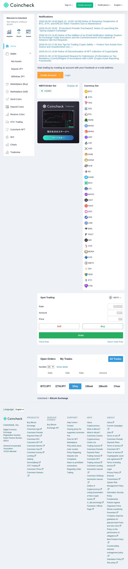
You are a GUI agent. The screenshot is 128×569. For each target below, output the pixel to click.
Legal (109, 469)
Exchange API (53, 428)
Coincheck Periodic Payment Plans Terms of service (115, 442)
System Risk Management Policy (115, 484)
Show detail (62, 367)
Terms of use (112, 436)
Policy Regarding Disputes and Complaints (74, 455)
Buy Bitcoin (31, 422)
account (10, 24)
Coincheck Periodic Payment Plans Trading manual (95, 452)
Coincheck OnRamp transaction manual (95, 477)
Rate (41, 306)
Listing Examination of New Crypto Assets (95, 495)
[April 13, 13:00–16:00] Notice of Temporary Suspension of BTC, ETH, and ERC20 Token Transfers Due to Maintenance (78, 22)
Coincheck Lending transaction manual (95, 467)
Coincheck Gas (33, 449)
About (109, 422)
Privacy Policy (113, 472)
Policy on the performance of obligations (113, 532)
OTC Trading (32, 466)
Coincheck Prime (34, 469)
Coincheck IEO (33, 439)
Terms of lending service (114, 464)
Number (43, 367)
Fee (68, 436)
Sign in (68, 5)
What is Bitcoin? (93, 429)
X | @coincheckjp (94, 502)
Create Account (50, 75)
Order (81, 335)
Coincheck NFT (33, 442)
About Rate (44, 342)
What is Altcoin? (93, 432)
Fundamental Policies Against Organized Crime (114, 502)
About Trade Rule (115, 342)
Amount (43, 312)
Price (41, 319)
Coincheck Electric (34, 446)
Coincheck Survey (34, 452)
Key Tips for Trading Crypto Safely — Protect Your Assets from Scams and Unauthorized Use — (80, 45)
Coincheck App (33, 429)
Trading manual (93, 446)
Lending (30, 456)
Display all (72, 86)
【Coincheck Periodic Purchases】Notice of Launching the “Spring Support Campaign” (78, 29)
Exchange (31, 426)
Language (8, 409)
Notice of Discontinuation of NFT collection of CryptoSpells (78, 51)
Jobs (109, 432)
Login (68, 75)
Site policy (111, 563)
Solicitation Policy (114, 559)
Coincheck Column (95, 436)
